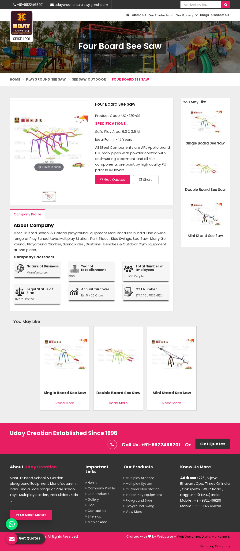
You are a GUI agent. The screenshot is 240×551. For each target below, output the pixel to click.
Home (15, 79)
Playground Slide (138, 500)
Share (146, 179)
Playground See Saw (46, 79)
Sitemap (93, 516)
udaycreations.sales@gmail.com (79, 4)
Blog (90, 505)
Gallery (92, 499)
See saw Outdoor (89, 79)
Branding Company (215, 546)
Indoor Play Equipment (143, 494)
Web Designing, (189, 536)
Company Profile (27, 214)
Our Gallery (187, 15)
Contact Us (220, 15)
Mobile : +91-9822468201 (200, 500)
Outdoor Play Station (142, 489)
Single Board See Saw (205, 143)
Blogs (204, 15)
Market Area (96, 522)
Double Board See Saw (205, 190)
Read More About (31, 515)
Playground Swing (139, 506)
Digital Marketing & (216, 536)
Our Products (160, 15)
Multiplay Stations (139, 478)
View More (133, 511)
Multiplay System (139, 483)
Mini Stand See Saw (205, 236)
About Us (139, 15)
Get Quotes (112, 179)
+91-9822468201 (28, 4)
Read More (65, 402)
